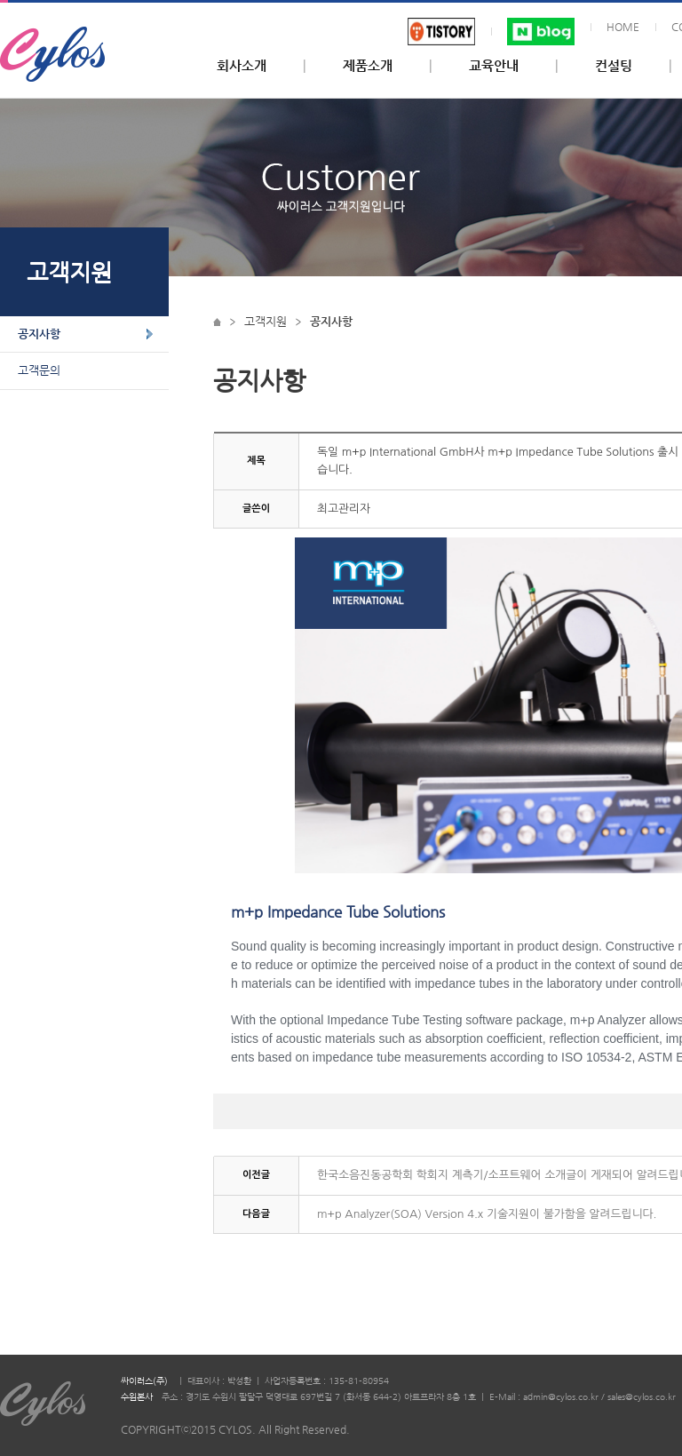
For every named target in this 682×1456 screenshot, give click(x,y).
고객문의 (39, 370)
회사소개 (241, 66)
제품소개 (368, 66)
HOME (623, 26)
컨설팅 (613, 66)
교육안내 (494, 66)
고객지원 (265, 321)
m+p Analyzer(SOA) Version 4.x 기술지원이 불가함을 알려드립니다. (486, 1214)
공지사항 (39, 333)
